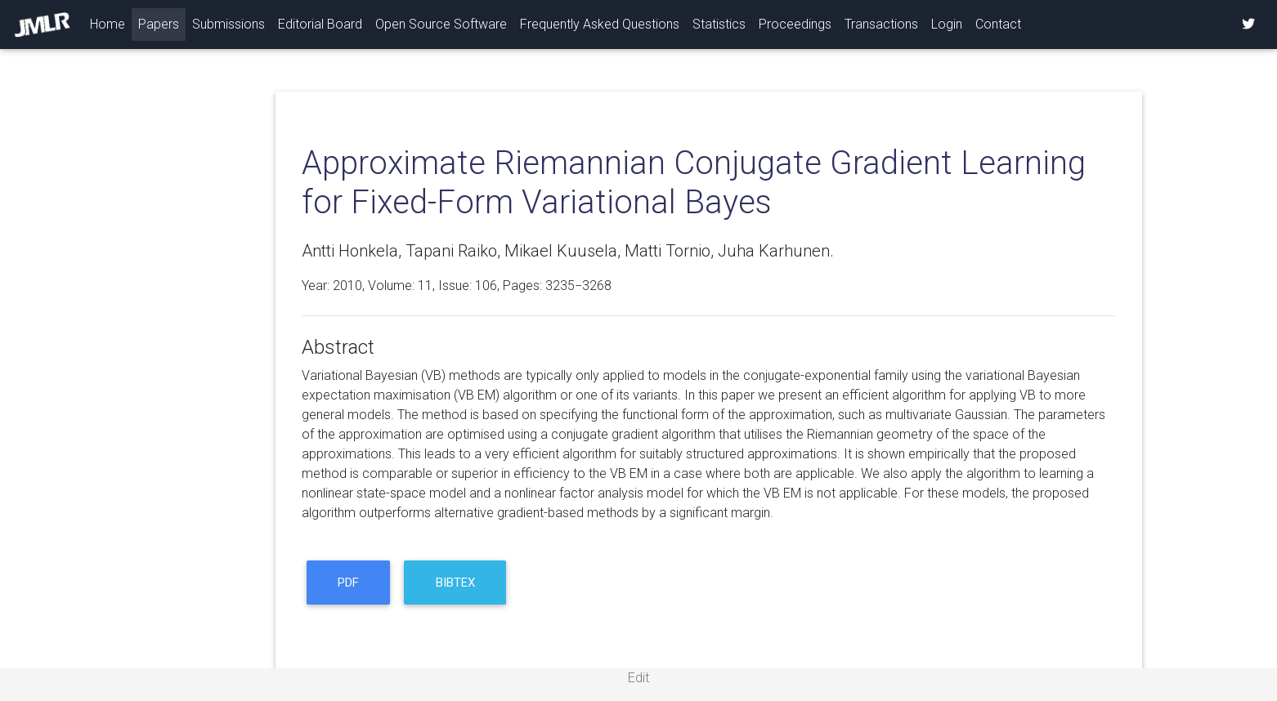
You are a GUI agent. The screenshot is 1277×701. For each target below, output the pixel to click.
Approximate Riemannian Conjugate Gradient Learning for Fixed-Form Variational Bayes (694, 182)
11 (425, 285)
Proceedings (795, 24)
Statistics (719, 24)
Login (946, 24)
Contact (998, 24)
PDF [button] (348, 582)
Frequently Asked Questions (599, 24)
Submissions (228, 24)
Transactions (881, 24)
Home (111, 23)
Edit (638, 677)
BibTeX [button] (455, 582)
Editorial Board (320, 24)
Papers (158, 24)
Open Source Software (441, 24)
